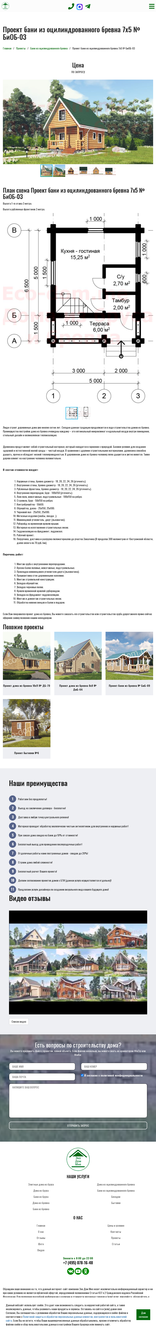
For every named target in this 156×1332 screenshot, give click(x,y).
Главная (7, 48)
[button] (150, 83)
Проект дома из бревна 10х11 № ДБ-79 (26, 685)
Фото (41, 1244)
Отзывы (41, 1238)
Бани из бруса (41, 1197)
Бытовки (116, 1203)
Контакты (116, 1232)
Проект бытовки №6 (26, 753)
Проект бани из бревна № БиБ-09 (129, 685)
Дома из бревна (40, 1203)
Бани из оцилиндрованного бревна (49, 48)
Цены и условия (115, 1225)
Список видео (19, 1021)
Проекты (21, 48)
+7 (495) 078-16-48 (78, 1262)
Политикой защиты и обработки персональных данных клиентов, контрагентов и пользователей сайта (66, 1318)
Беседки (115, 1197)
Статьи (116, 1244)
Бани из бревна (41, 1209)
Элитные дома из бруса (41, 1184)
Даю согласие (143, 1315)
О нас (41, 1232)
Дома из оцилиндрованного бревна (116, 1184)
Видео (40, 1250)
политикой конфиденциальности (122, 1075)
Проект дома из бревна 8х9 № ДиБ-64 (78, 687)
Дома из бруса (41, 1190)
